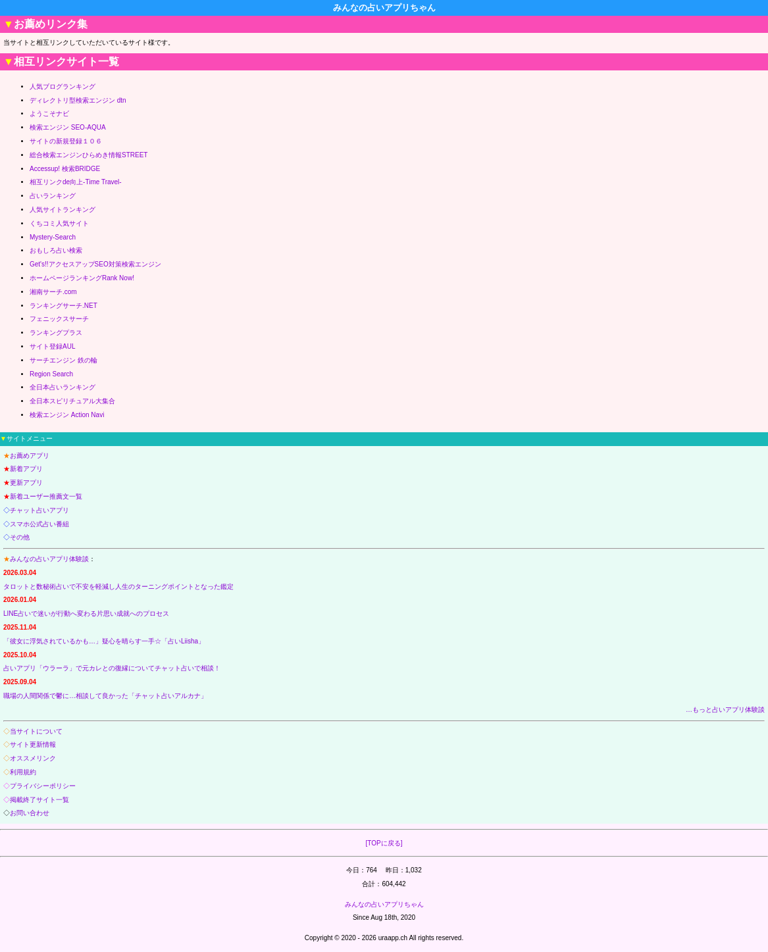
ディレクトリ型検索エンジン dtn (78, 100)
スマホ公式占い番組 (39, 524)
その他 (20, 537)
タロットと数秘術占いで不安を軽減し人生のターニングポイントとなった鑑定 (118, 586)
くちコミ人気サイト (59, 223)
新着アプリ (26, 468)
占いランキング (53, 195)
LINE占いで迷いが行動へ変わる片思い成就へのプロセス (86, 613)
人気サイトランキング (62, 209)
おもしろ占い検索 (56, 250)
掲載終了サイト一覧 (39, 799)
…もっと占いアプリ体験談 (725, 709)
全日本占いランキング (62, 387)
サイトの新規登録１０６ (66, 141)
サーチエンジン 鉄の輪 (63, 360)
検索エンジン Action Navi (67, 414)
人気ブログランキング (62, 86)
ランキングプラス (56, 332)
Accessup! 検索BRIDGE (65, 168)
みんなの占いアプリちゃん (384, 904)
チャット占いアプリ (39, 510)
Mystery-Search (53, 237)
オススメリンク (33, 758)
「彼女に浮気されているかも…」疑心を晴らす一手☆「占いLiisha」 (104, 641)
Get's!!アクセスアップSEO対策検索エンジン (95, 264)
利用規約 (23, 772)
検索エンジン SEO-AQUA (68, 127)
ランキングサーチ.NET (63, 305)
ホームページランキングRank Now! (82, 278)
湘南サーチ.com (53, 291)
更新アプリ (26, 482)
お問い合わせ (29, 812)
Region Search (51, 374)
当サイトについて (36, 731)
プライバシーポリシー (43, 785)
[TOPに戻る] (384, 843)
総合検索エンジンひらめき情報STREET (88, 155)
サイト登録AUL (52, 346)
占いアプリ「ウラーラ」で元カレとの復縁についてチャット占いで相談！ (111, 668)
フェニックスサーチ (59, 318)
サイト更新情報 (33, 744)
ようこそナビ (49, 113)
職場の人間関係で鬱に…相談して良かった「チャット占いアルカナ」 (105, 695)
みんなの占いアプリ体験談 (49, 559)
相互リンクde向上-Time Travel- (76, 182)
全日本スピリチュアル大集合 (72, 401)
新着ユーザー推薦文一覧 (46, 496)
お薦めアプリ (29, 455)
